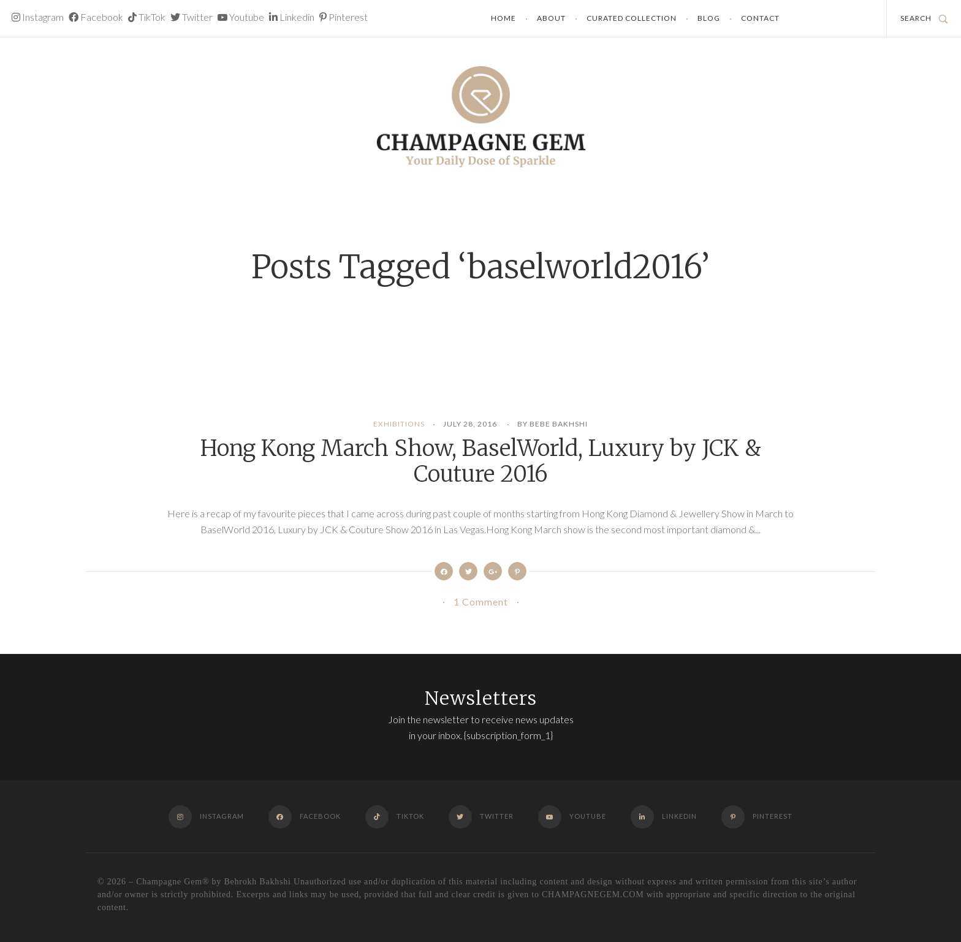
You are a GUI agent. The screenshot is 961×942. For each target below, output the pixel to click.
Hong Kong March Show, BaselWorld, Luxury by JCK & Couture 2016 (480, 461)
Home (503, 18)
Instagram (38, 17)
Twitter (191, 17)
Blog (708, 18)
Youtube (241, 17)
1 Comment (481, 601)
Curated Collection (632, 18)
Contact (760, 18)
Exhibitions (399, 423)
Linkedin (291, 17)
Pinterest (343, 17)
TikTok (146, 17)
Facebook (96, 17)
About (551, 18)
